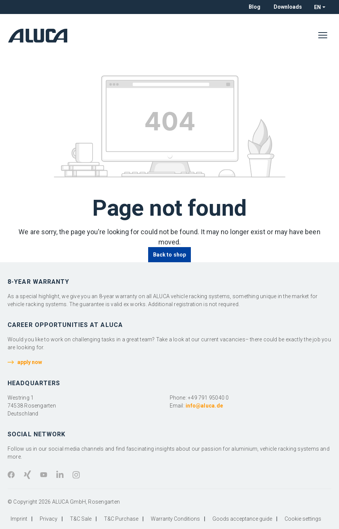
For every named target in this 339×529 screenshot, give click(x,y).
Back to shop (169, 255)
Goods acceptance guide (242, 519)
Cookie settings (303, 519)
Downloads (288, 7)
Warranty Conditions (175, 519)
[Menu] (322, 35)
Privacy (48, 519)
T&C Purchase (121, 519)
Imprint (19, 519)
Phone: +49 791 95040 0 (199, 398)
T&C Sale (80, 519)
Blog (254, 7)
